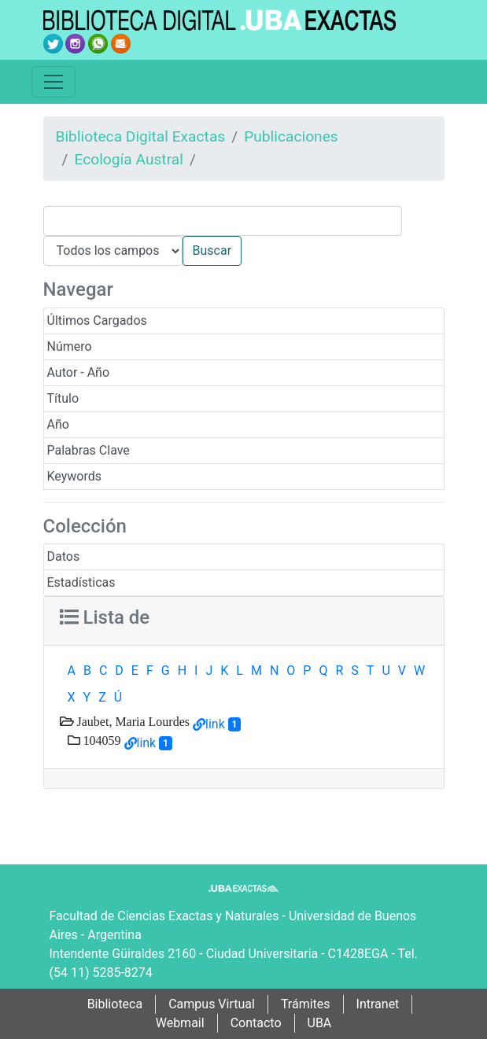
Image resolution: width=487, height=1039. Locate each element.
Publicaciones (291, 136)
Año (58, 424)
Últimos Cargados (97, 320)
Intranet (378, 1004)
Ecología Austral (128, 159)
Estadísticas (81, 582)
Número (69, 346)
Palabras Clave (88, 450)
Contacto (256, 1022)
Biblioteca (115, 1004)
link (215, 724)
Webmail (180, 1022)
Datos (63, 556)
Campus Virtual (211, 1004)
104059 (100, 740)
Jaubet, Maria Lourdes (132, 721)
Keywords (74, 476)
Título (63, 398)
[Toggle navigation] (53, 82)
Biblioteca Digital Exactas (141, 136)
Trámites (305, 1004)
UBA (320, 1022)
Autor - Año (78, 372)
